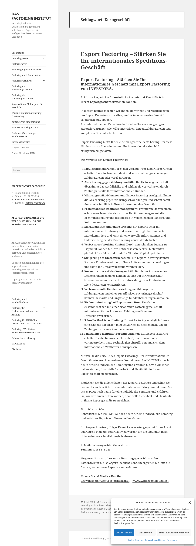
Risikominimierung (90, 512)
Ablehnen (145, 532)
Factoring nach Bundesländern (28, 75)
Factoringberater (20, 58)
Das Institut (18, 52)
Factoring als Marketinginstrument (23, 97)
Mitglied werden (20, 147)
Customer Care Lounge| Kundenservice (24, 134)
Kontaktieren (89, 414)
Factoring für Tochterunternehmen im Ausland (25, 311)
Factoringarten (19, 63)
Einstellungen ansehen (174, 532)
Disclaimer (17, 349)
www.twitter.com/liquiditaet (150, 480)
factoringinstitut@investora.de (111, 445)
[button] (189, 502)
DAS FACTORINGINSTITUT (31, 16)
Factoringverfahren (22, 80)
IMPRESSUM (18, 343)
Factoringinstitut (89, 505)
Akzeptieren (124, 532)
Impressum (172, 540)
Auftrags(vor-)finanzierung (26, 121)
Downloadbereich (21, 141)
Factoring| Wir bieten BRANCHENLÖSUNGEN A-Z (26, 331)
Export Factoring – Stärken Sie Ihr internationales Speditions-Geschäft (124, 60)
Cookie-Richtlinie (135, 540)
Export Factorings (127, 356)
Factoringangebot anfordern (27, 69)
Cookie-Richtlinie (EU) (23, 153)
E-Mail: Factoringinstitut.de (29, 199)
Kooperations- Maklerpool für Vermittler (27, 106)
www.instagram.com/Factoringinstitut (105, 480)
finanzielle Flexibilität (110, 505)
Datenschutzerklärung (155, 540)
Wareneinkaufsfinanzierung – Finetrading (27, 114)
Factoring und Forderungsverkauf (22, 88)
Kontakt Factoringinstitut (25, 127)
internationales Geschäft (93, 508)
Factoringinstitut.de (35, 202)
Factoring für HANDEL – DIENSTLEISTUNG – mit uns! (27, 322)
